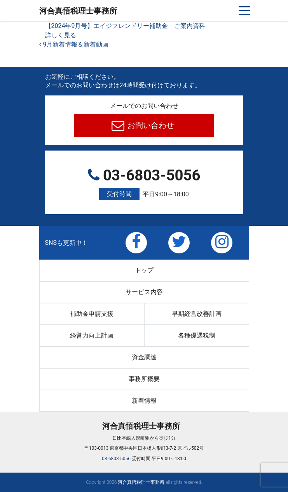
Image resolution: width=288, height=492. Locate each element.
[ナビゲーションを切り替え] (244, 10)
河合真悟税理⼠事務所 (78, 11)
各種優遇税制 (196, 335)
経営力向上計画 (91, 335)
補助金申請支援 (91, 313)
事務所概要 (144, 379)
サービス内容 (144, 292)
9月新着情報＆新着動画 (74, 44)
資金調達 (144, 357)
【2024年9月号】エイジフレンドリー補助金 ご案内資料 (125, 25)
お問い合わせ (150, 125)
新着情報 (144, 400)
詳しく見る (60, 35)
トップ (144, 270)
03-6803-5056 (144, 183)
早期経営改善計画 (197, 313)
